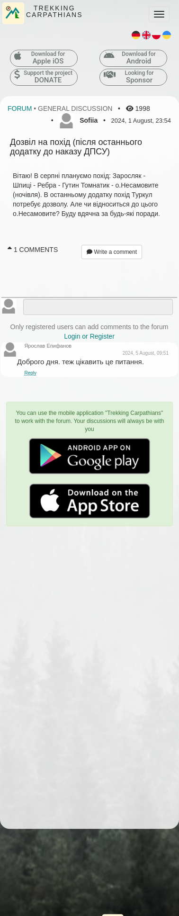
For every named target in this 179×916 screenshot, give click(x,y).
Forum (20, 108)
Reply (30, 373)
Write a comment (112, 252)
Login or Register (89, 336)
